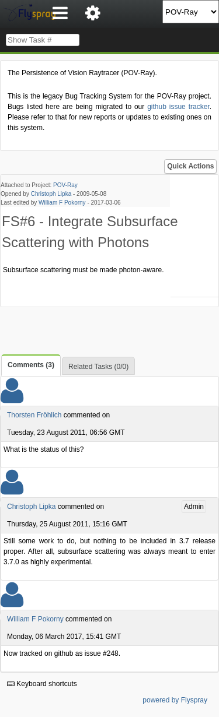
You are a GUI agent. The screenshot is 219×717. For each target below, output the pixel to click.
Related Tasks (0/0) (98, 367)
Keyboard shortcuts (42, 684)
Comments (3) (31, 365)
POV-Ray (65, 185)
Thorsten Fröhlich (34, 415)
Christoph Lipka (51, 194)
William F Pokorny (62, 202)
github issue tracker (178, 107)
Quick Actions (190, 166)
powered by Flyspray (174, 700)
